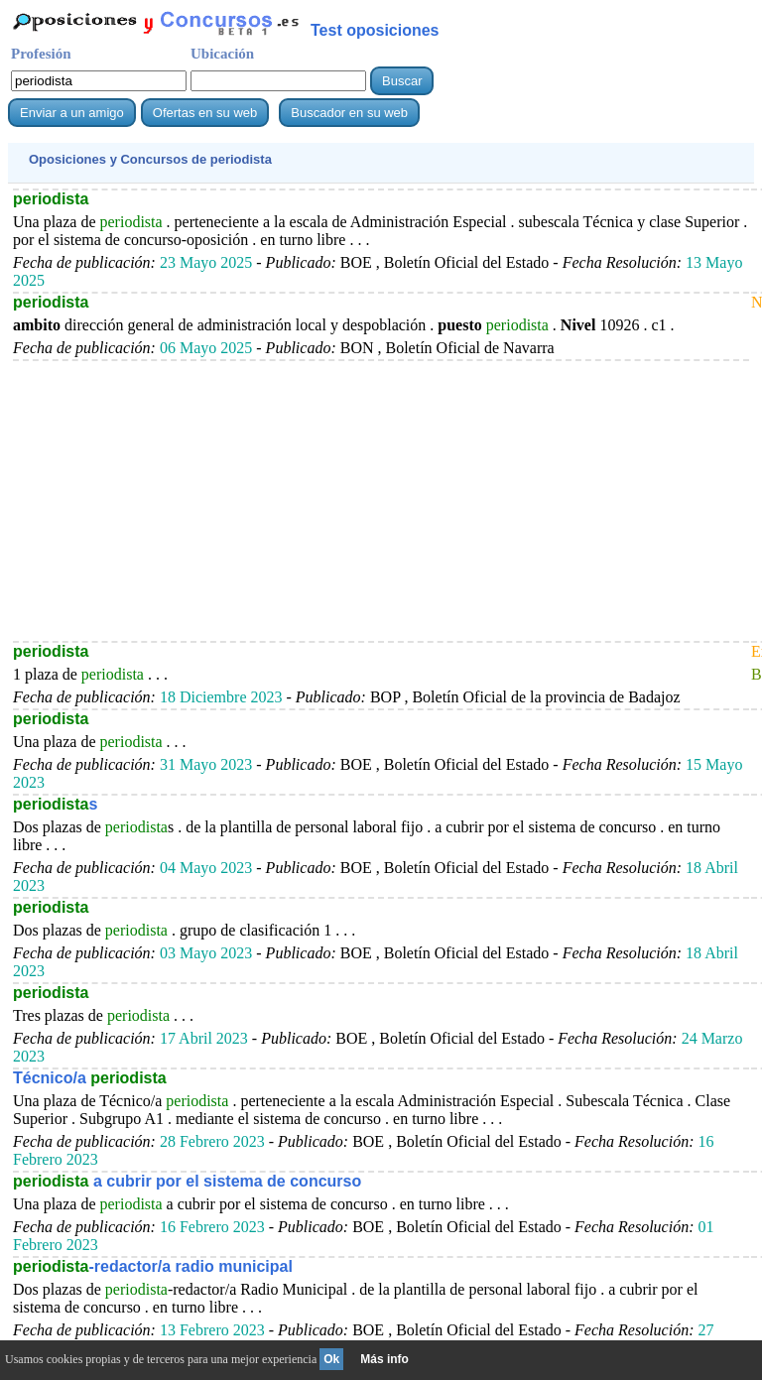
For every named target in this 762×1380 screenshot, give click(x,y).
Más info (384, 1359)
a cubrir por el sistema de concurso (187, 1181)
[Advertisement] (381, 500)
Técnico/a (90, 1077)
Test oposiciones (375, 30)
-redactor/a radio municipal (153, 1266)
